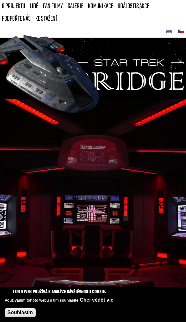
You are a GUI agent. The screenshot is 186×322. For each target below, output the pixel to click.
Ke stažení (46, 18)
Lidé (34, 6)
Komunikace (100, 6)
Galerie (75, 6)
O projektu (13, 6)
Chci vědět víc (97, 300)
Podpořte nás (16, 18)
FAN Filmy (53, 6)
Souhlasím (20, 313)
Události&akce (133, 6)
